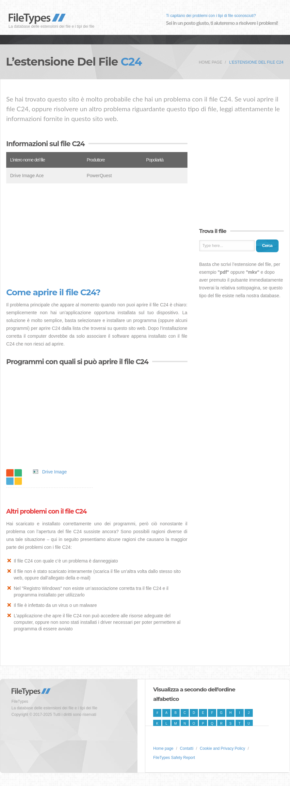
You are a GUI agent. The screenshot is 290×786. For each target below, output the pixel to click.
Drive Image (54, 471)
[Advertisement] (96, 235)
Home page (210, 62)
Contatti (186, 748)
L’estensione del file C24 (256, 62)
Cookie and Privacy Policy (222, 748)
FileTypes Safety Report (174, 757)
